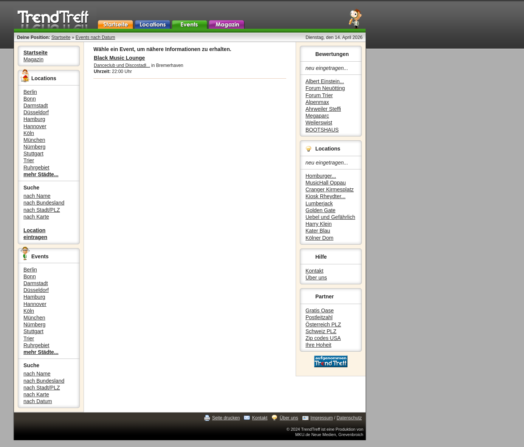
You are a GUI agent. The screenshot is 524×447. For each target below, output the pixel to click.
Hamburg (34, 119)
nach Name (37, 196)
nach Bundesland (43, 203)
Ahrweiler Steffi (323, 109)
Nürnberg (34, 147)
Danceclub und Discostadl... (122, 65)
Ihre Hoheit (318, 345)
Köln (28, 133)
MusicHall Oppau (325, 183)
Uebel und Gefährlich (330, 217)
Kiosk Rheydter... (325, 196)
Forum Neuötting (325, 88)
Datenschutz (349, 418)
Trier (28, 160)
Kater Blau (317, 231)
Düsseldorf (36, 112)
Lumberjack (319, 203)
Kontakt (314, 271)
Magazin (33, 59)
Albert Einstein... (324, 81)
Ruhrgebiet (36, 168)
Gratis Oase (319, 310)
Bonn (29, 99)
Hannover (35, 126)
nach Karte (36, 217)
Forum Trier (319, 95)
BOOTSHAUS (322, 130)
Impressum (321, 418)
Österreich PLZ (323, 324)
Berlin (30, 92)
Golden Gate (320, 210)
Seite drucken (226, 418)
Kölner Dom (319, 238)
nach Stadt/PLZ (41, 210)
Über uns (316, 278)
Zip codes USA (323, 338)
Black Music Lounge (119, 58)
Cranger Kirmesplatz (329, 189)
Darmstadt (35, 105)
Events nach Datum (95, 37)
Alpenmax (317, 102)
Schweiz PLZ (320, 331)
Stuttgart (33, 154)
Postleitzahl (319, 317)
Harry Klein (318, 224)
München (34, 140)
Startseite (61, 37)
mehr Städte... (41, 174)
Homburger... (320, 176)
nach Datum (37, 401)
